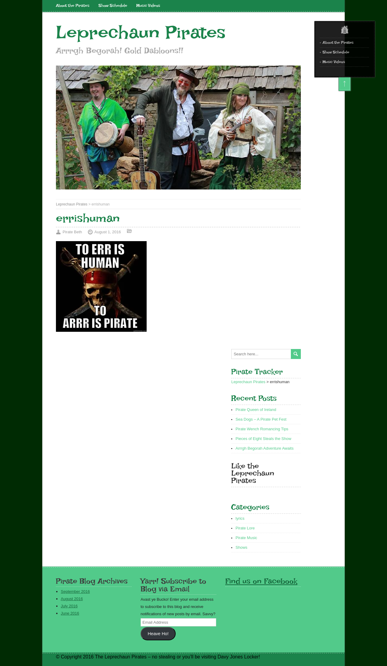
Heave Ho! (158, 633)
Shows (241, 547)
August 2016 (72, 598)
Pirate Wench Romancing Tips (262, 429)
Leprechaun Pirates (141, 32)
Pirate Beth (72, 232)
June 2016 (70, 613)
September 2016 (75, 591)
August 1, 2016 (107, 232)
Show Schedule (113, 5)
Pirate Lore (245, 528)
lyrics (240, 518)
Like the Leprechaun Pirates (252, 473)
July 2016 (69, 606)
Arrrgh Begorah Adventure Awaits (265, 448)
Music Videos (148, 5)
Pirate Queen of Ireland (256, 409)
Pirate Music (246, 537)
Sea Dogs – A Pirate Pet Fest (261, 419)
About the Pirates (72, 5)
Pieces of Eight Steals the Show (263, 438)
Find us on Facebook (261, 581)
